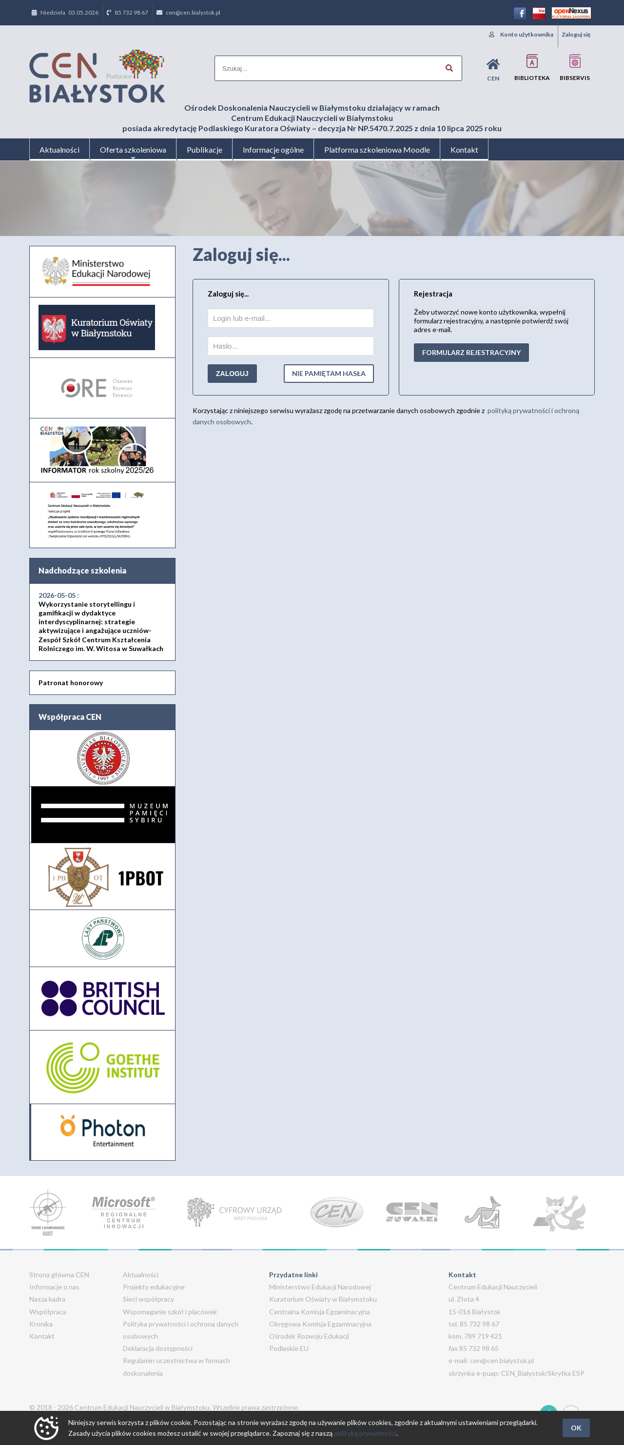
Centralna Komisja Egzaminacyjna (319, 1311)
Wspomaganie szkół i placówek (170, 1311)
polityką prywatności (365, 1433)
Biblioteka (532, 67)
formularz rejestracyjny (471, 352)
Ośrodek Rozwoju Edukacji (309, 1336)
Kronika (41, 1324)
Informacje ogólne (273, 152)
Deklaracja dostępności (158, 1348)
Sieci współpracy (148, 1299)
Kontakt (464, 149)
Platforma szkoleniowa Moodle (377, 149)
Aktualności (59, 149)
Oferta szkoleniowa (133, 152)
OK (576, 1428)
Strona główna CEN (59, 1274)
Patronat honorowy (71, 682)
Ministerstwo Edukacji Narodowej (320, 1287)
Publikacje (204, 149)
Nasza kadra (47, 1299)
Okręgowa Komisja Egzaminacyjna (320, 1324)
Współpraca (47, 1311)
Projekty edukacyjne (154, 1287)
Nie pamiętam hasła (329, 373)
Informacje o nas (54, 1287)
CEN (493, 70)
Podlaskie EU (289, 1348)
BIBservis (575, 67)
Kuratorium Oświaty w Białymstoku (323, 1299)
